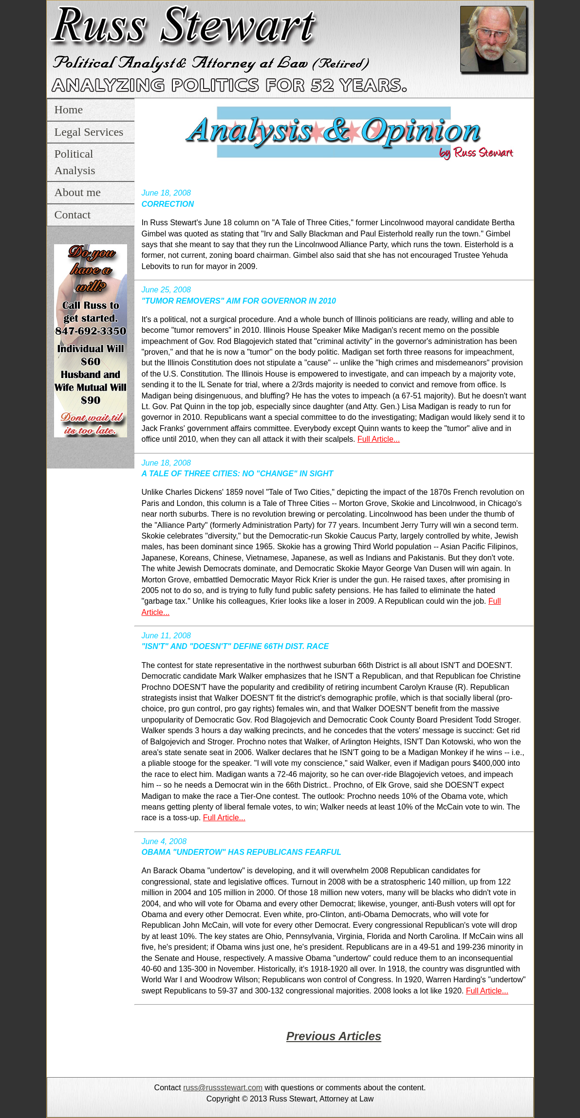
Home (69, 109)
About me (78, 192)
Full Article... (378, 439)
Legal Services (89, 132)
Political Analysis (75, 162)
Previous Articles (333, 1036)
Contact (73, 214)
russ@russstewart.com (222, 1087)
